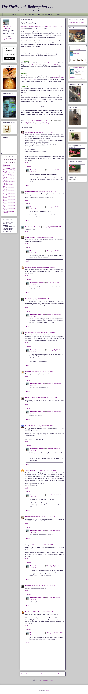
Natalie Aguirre (29, 237)
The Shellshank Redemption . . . (27, 6)
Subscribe (9, 58)
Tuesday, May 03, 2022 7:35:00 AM (45, 267)
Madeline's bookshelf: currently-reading (78, 49)
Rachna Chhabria (30, 397)
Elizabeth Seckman (30, 267)
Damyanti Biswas (30, 585)
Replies (29, 166)
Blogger (47, 690)
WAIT (42, 123)
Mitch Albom (76, 53)
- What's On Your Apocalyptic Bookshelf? (9, 167)
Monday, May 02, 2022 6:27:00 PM (43, 237)
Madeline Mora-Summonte (37, 169)
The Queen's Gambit (34, 64)
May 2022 (28, 123)
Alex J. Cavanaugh (30, 191)
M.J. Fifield (28, 425)
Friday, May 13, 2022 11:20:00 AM (43, 612)
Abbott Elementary (49, 63)
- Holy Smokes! (7, 165)
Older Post (61, 674)
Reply (26, 163)
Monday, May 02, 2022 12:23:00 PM (52, 226)
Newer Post (25, 674)
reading (33, 123)
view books (83, 78)
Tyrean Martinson (30, 470)
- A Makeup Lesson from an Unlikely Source (9, 173)
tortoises (38, 123)
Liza (26, 299)
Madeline (77, 69)
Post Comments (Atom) (46, 680)
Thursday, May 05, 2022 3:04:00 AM (45, 585)
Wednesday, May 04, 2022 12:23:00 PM (46, 397)
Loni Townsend (29, 612)
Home (6, 14)
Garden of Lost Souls (28, 14)
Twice (75, 52)
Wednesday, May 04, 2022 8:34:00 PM (42, 544)
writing (47, 123)
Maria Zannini (29, 132)
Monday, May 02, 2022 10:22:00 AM (46, 191)
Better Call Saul (53, 64)
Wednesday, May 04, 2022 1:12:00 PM (46, 470)
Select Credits (15, 14)
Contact (58, 14)
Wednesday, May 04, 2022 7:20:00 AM (38, 299)
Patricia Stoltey (29, 516)
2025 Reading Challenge (77, 67)
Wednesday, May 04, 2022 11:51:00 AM (42, 371)
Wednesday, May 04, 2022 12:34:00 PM (42, 425)
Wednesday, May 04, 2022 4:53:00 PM (44, 516)
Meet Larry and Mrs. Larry (76, 22)
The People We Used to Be (45, 14)
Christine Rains (29, 332)
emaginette (28, 371)
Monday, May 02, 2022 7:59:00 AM (43, 132)
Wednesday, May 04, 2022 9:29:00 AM (44, 332)
